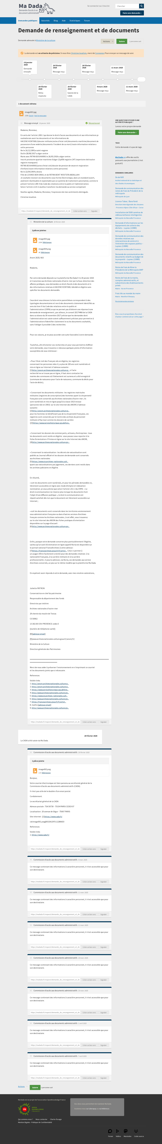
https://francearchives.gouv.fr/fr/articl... (49, 550)
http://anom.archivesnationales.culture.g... (50, 370)
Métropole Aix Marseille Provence (128, 218)
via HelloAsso (104, 1108)
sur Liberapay (91, 1108)
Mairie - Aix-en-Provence (124, 288)
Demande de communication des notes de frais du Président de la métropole (129, 191)
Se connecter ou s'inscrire (98, 6)
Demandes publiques (27, 20)
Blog (56, 20)
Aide (64, 20)
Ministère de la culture (45, 40)
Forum (87, 20)
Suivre (122, 41)
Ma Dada (37, 8)
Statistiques (75, 20)
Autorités (45, 20)
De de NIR (119, 177)
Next (141, 79)
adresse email (39, 634)
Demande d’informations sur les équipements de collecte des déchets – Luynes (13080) (129, 225)
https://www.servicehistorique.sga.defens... (51, 423)
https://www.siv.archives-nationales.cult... (50, 461)
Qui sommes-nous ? (25, 1119)
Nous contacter (41, 1119)
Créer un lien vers (80, 211)
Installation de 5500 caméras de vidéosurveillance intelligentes (129, 213)
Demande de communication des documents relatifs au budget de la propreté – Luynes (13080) (129, 257)
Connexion (99, 53)
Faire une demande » (132, 13)
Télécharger (47, 242)
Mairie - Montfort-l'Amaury (125, 296)
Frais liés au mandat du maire (127, 293)
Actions (106, 41)
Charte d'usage (56, 1119)
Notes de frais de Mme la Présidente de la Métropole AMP (129, 268)
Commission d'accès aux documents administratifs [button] (56, 752)
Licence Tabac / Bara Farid (126, 201)
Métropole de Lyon (122, 196)
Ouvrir (31, 115)
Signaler (94, 211)
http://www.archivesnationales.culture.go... (50, 442)
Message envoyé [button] (31, 123)
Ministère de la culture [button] (43, 221)
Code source (139, 1133)
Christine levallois (79, 53)
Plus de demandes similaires (124, 301)
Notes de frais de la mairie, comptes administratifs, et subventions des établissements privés (129, 281)
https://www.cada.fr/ (53, 816)
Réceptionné (94, 123)
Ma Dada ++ (120, 157)
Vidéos (118, 1133)
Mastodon (127, 1133)
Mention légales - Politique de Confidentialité (35, 1122)
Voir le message (40, 115)
